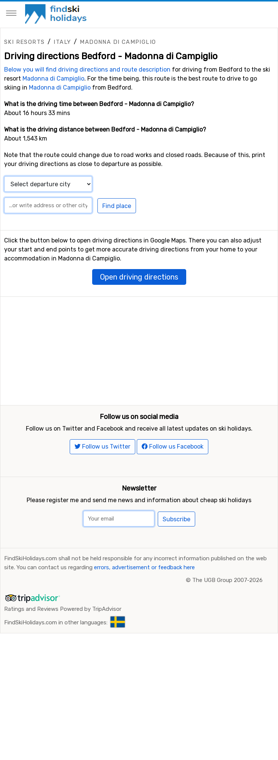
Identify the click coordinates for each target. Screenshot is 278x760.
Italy (62, 42)
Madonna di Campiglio (118, 42)
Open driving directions (139, 276)
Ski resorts (24, 42)
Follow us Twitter (102, 482)
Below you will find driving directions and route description (87, 69)
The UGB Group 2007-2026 (227, 616)
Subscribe (176, 555)
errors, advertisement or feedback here (144, 603)
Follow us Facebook (172, 482)
